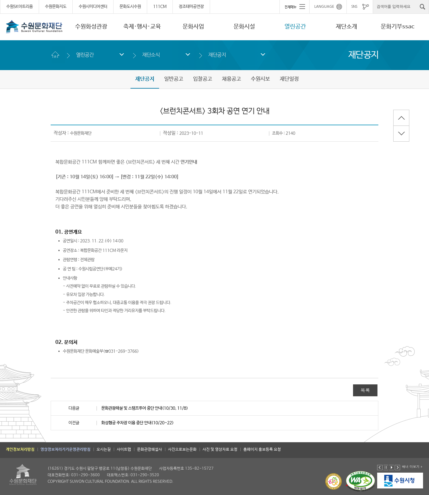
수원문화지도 (55, 6)
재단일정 (289, 79)
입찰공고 (202, 79)
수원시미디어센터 (93, 6)
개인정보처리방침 (20, 449)
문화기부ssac (397, 26)
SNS (354, 6)
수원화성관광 (91, 26)
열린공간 (295, 26)
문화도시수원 (130, 6)
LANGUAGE (324, 6)
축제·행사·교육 (142, 26)
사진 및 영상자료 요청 (220, 449)
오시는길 (104, 449)
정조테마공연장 (191, 6)
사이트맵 (124, 449)
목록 (365, 390)
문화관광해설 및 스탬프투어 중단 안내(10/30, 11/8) (144, 408)
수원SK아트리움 (19, 6)
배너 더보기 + (412, 466)
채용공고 (231, 79)
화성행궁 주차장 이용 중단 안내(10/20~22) (137, 422)
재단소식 (151, 54)
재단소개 (346, 26)
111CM (160, 6)
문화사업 (193, 26)
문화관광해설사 (149, 449)
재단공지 (217, 54)
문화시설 (244, 26)
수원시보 (260, 79)
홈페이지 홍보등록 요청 (262, 449)
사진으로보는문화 (182, 449)
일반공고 (173, 79)
